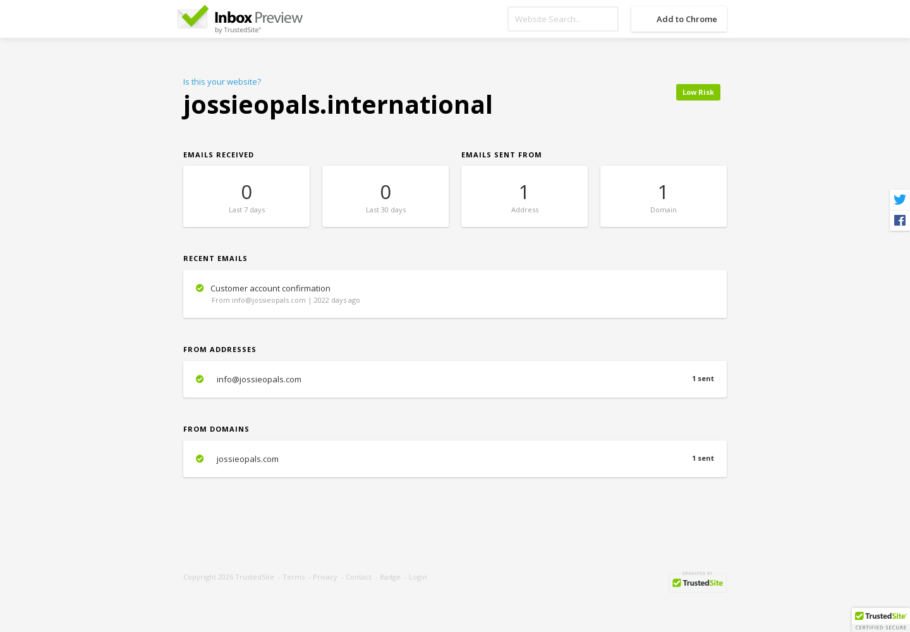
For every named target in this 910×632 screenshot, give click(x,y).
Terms (293, 576)
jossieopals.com (455, 459)
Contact (359, 576)
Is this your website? (222, 81)
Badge (390, 576)
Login (418, 576)
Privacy (325, 576)
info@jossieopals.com (455, 379)
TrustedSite (254, 576)
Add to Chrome (687, 19)
